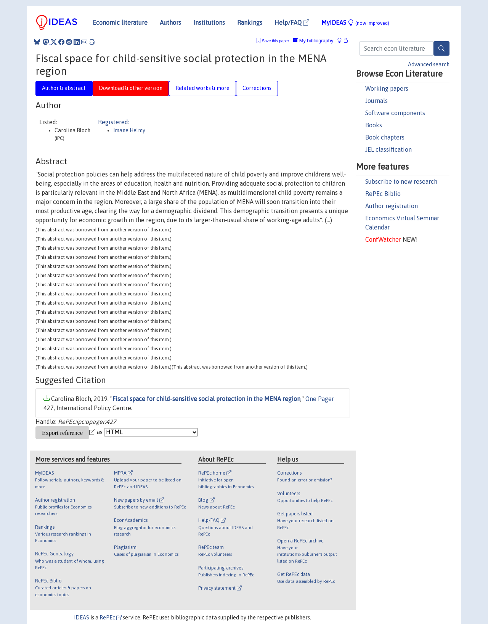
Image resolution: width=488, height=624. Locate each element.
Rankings (249, 22)
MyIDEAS (355, 22)
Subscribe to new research (401, 181)
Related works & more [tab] (202, 88)
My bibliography (313, 40)
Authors (170, 22)
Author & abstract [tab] (64, 88)
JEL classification (388, 149)
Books (373, 125)
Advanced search (428, 64)
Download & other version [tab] (130, 88)
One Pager (319, 398)
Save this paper (275, 41)
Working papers (386, 88)
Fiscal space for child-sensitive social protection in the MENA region (206, 398)
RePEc (111, 617)
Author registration (391, 205)
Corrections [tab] (256, 88)
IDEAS (81, 617)
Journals (376, 100)
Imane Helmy (129, 130)
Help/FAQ (291, 22)
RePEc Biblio (383, 193)
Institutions (209, 22)
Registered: (113, 122)
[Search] (441, 48)
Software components (395, 112)
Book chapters (385, 137)
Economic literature (120, 22)
